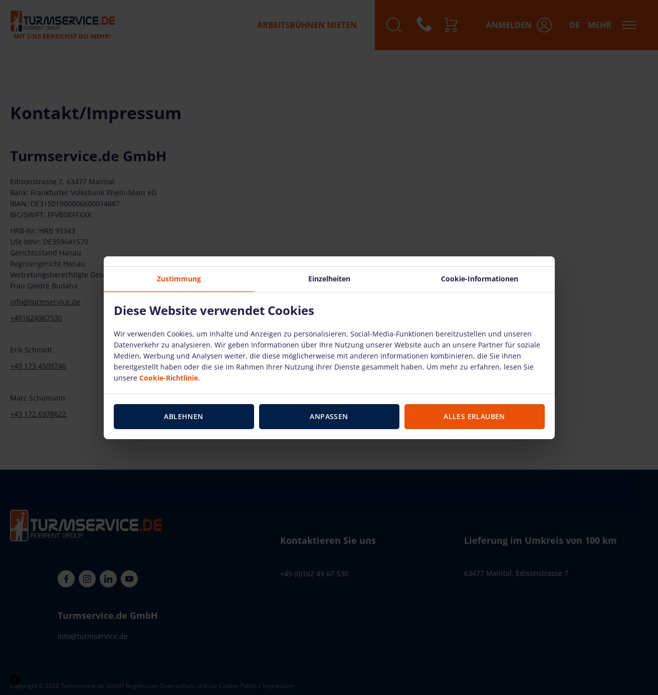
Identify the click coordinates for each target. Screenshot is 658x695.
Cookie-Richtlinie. (169, 378)
